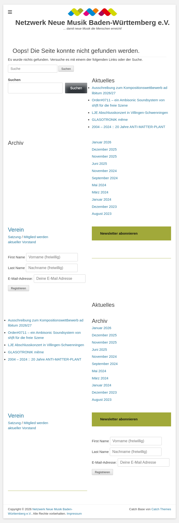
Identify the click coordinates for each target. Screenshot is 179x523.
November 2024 (104, 171)
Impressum (74, 513)
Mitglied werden (36, 237)
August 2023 (101, 214)
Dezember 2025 (104, 149)
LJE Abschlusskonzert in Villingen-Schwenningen (130, 113)
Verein (16, 229)
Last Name (16, 268)
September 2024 (105, 178)
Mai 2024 (99, 185)
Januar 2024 (101, 199)
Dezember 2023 (104, 207)
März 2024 (100, 192)
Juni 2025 (99, 163)
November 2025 (104, 156)
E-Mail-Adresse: (47, 278)
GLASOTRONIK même (110, 119)
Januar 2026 (101, 142)
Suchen (14, 80)
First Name (16, 257)
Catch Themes (161, 509)
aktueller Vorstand (22, 242)
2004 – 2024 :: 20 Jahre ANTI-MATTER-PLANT (128, 127)
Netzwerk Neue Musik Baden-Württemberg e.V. (92, 22)
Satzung (14, 237)
